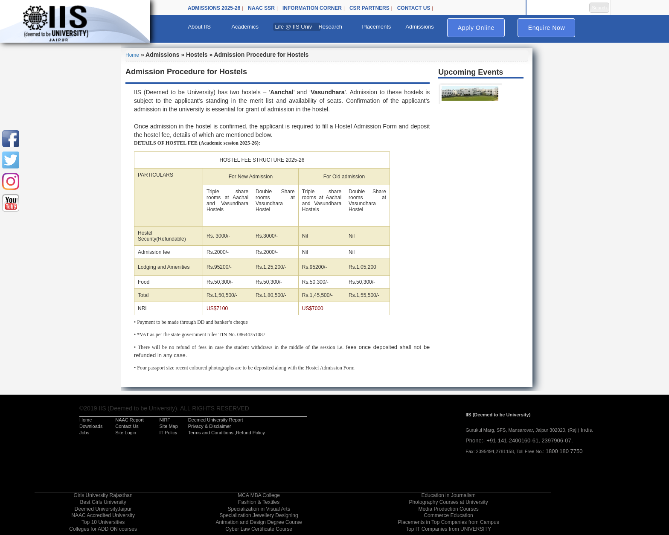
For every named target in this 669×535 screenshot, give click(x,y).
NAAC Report (129, 419)
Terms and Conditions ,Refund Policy (226, 432)
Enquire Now (546, 27)
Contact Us (413, 8)
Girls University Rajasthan (103, 495)
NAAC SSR (261, 8)
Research (330, 26)
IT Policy (168, 432)
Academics (245, 26)
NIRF (164, 419)
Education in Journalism (448, 495)
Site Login (125, 432)
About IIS (199, 26)
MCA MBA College (259, 495)
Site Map (168, 426)
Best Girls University (103, 502)
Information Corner (312, 8)
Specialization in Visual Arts (258, 509)
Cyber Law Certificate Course (258, 529)
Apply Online (476, 27)
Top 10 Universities (103, 522)
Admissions (419, 26)
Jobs (84, 432)
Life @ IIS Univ (293, 26)
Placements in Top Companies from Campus (448, 522)
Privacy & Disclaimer (209, 426)
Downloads (90, 426)
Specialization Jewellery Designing (259, 515)
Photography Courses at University (448, 502)
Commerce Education (448, 515)
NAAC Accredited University (103, 515)
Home (132, 55)
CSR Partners (369, 8)
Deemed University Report (215, 419)
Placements (376, 26)
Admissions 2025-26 (214, 8)
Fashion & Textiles (258, 502)
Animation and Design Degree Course (259, 522)
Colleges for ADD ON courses (103, 529)
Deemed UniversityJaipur (103, 509)
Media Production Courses (448, 509)
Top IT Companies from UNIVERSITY (448, 529)
